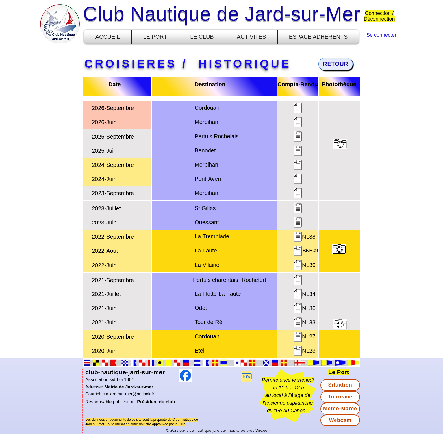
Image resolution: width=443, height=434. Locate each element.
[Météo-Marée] (340, 409)
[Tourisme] (340, 397)
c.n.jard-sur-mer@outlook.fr (128, 393)
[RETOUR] (335, 64)
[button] (155, 37)
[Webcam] (340, 420)
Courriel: (94, 393)
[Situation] (340, 385)
